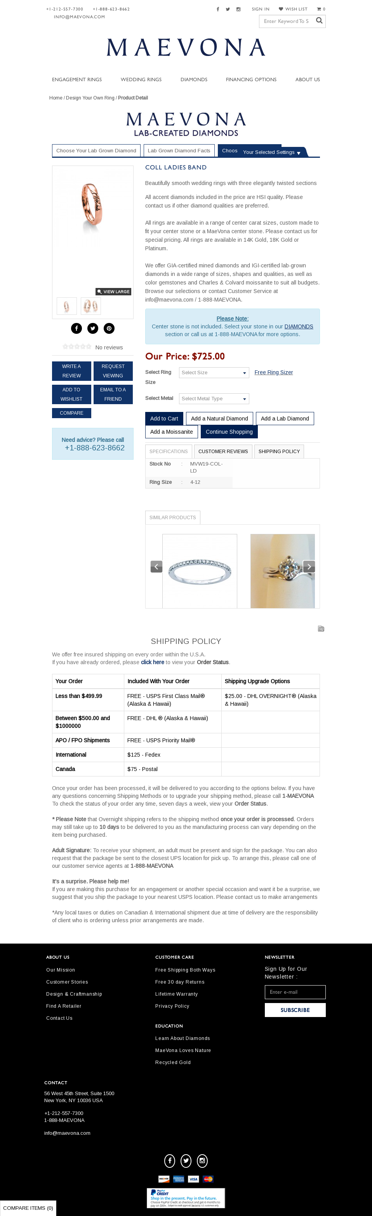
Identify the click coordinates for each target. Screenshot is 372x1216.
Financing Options (251, 79)
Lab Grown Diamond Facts (179, 151)
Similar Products (172, 517)
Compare (71, 413)
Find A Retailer (64, 1006)
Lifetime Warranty (176, 994)
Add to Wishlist (71, 394)
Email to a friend (113, 394)
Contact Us (59, 1018)
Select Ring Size (158, 377)
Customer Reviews (223, 451)
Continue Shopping (229, 432)
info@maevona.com (79, 17)
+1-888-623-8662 (111, 9)
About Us (308, 79)
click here (152, 662)
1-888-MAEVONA (64, 1120)
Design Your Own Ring (90, 98)
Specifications (168, 451)
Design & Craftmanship (74, 994)
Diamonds (194, 79)
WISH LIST (293, 9)
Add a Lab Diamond (285, 418)
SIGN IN (261, 9)
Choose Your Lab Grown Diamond (96, 151)
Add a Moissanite (171, 432)
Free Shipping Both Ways (185, 970)
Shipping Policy (279, 451)
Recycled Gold (173, 1062)
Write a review (71, 371)
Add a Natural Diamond (219, 418)
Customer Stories (67, 982)
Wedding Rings (141, 79)
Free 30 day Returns (179, 982)
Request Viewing (113, 371)
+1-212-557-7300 (64, 9)
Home (56, 98)
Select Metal (159, 398)
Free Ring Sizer (274, 372)
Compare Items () (28, 1208)
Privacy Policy (172, 1006)
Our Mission (60, 970)
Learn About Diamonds (182, 1038)
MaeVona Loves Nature (183, 1050)
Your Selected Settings (269, 152)
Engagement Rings (77, 79)
